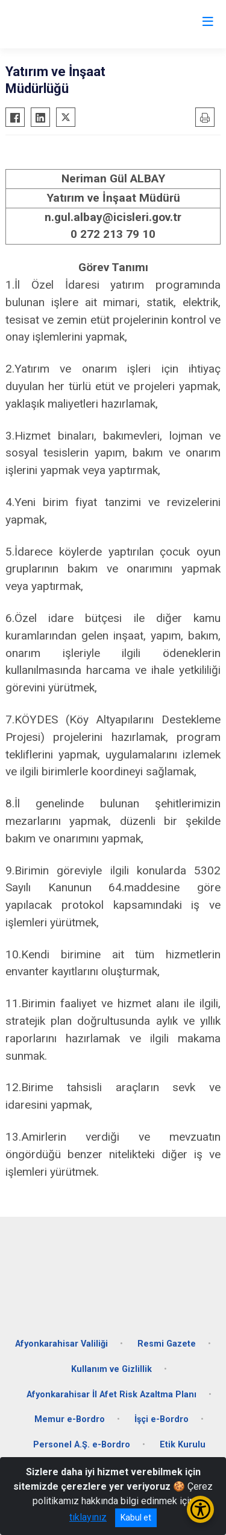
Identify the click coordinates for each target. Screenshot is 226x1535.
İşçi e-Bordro (161, 1419)
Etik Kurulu (183, 1445)
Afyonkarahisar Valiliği (61, 1344)
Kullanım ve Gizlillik (111, 1369)
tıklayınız (88, 1517)
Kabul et (136, 1517)
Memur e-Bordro (69, 1419)
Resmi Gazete (166, 1344)
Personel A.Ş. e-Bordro (81, 1445)
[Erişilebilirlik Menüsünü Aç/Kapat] (200, 1509)
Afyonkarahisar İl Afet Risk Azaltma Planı (111, 1394)
